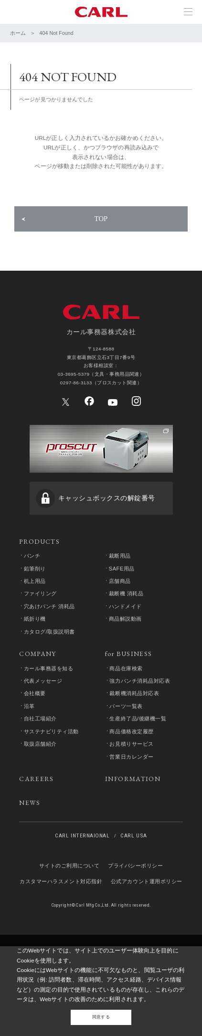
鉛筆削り (35, 626)
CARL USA (133, 912)
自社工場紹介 (40, 785)
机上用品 (35, 639)
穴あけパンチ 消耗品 (49, 665)
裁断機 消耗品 (126, 652)
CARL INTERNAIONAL (82, 912)
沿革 (29, 771)
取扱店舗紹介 (40, 811)
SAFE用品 (122, 626)
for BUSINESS (128, 716)
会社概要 (35, 758)
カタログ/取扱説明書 (49, 692)
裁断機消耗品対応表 (135, 758)
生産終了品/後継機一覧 (138, 785)
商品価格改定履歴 (132, 798)
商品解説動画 (125, 679)
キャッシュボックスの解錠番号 (106, 550)
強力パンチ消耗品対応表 (140, 745)
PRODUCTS (39, 597)
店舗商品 (120, 639)
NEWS (30, 875)
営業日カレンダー (132, 824)
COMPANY (37, 716)
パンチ (32, 612)
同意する (100, 1015)
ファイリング (40, 652)
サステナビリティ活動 (51, 798)
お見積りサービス (132, 811)
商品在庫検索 (126, 732)
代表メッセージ (43, 745)
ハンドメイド (125, 665)
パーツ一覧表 (126, 771)
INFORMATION (132, 849)
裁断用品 (120, 612)
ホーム (18, 33)
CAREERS (36, 849)
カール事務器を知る (49, 732)
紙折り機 (35, 679)
